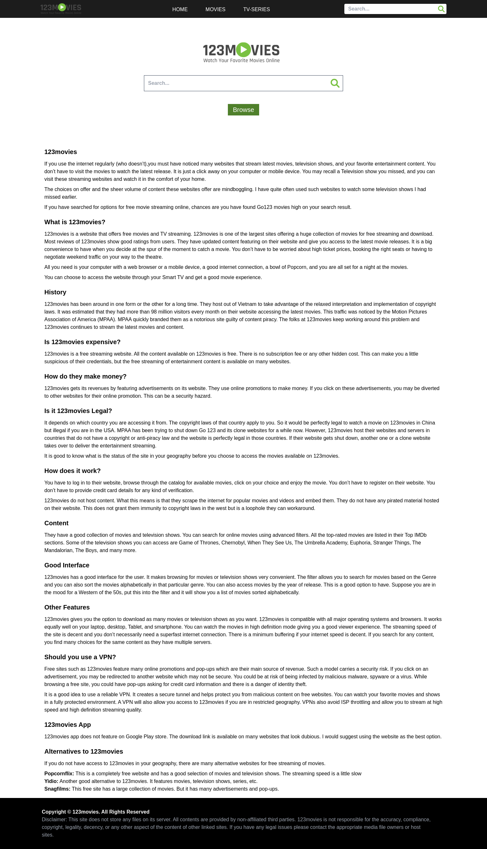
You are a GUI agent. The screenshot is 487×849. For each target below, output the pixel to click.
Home (180, 9)
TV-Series (256, 9)
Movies (215, 9)
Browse (243, 109)
